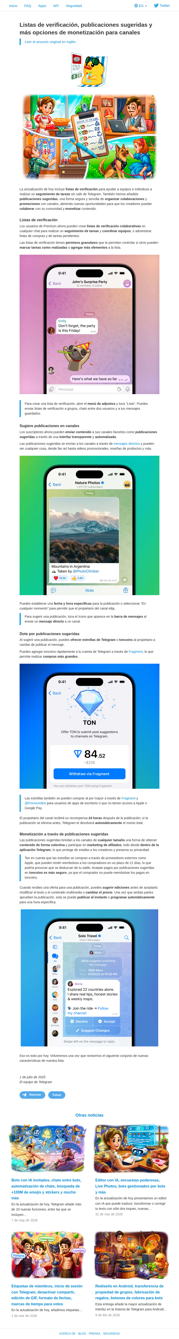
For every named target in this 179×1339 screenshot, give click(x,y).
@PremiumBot (35, 803)
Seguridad (74, 6)
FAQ (27, 6)
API (56, 6)
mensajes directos (127, 443)
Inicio (13, 6)
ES (140, 6)
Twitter (162, 5)
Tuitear (56, 1095)
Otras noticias (89, 1115)
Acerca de (67, 1333)
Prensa (94, 1333)
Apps (42, 6)
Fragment (136, 651)
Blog (82, 1333)
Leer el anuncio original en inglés (50, 42)
